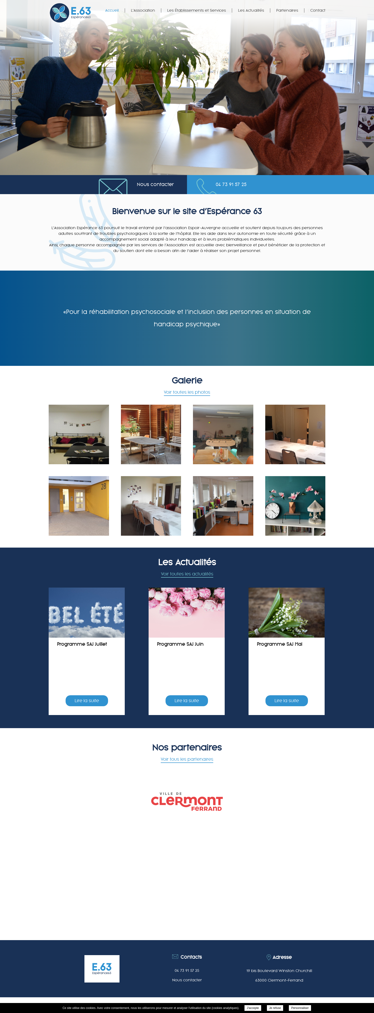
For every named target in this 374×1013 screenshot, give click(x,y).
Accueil (112, 10)
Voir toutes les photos (187, 392)
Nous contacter (155, 184)
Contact (317, 10)
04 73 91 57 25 (231, 184)
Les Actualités (251, 10)
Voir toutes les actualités (187, 574)
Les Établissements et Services (196, 10)
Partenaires (287, 10)
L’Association (143, 10)
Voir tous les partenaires (187, 759)
